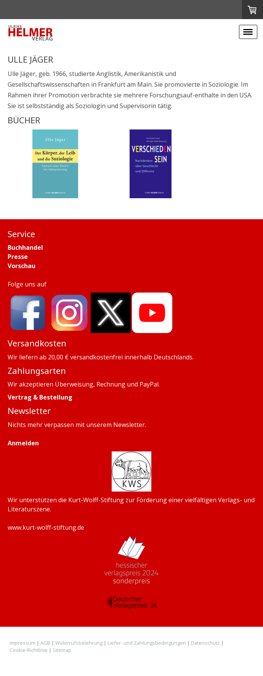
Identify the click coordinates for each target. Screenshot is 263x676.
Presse (18, 256)
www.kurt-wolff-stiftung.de (46, 527)
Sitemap (62, 650)
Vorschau (21, 266)
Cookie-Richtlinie (29, 650)
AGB (45, 642)
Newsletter (129, 424)
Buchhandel (25, 247)
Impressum (22, 642)
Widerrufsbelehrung (79, 642)
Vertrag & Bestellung (40, 397)
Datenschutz (205, 642)
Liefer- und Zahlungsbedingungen (146, 642)
